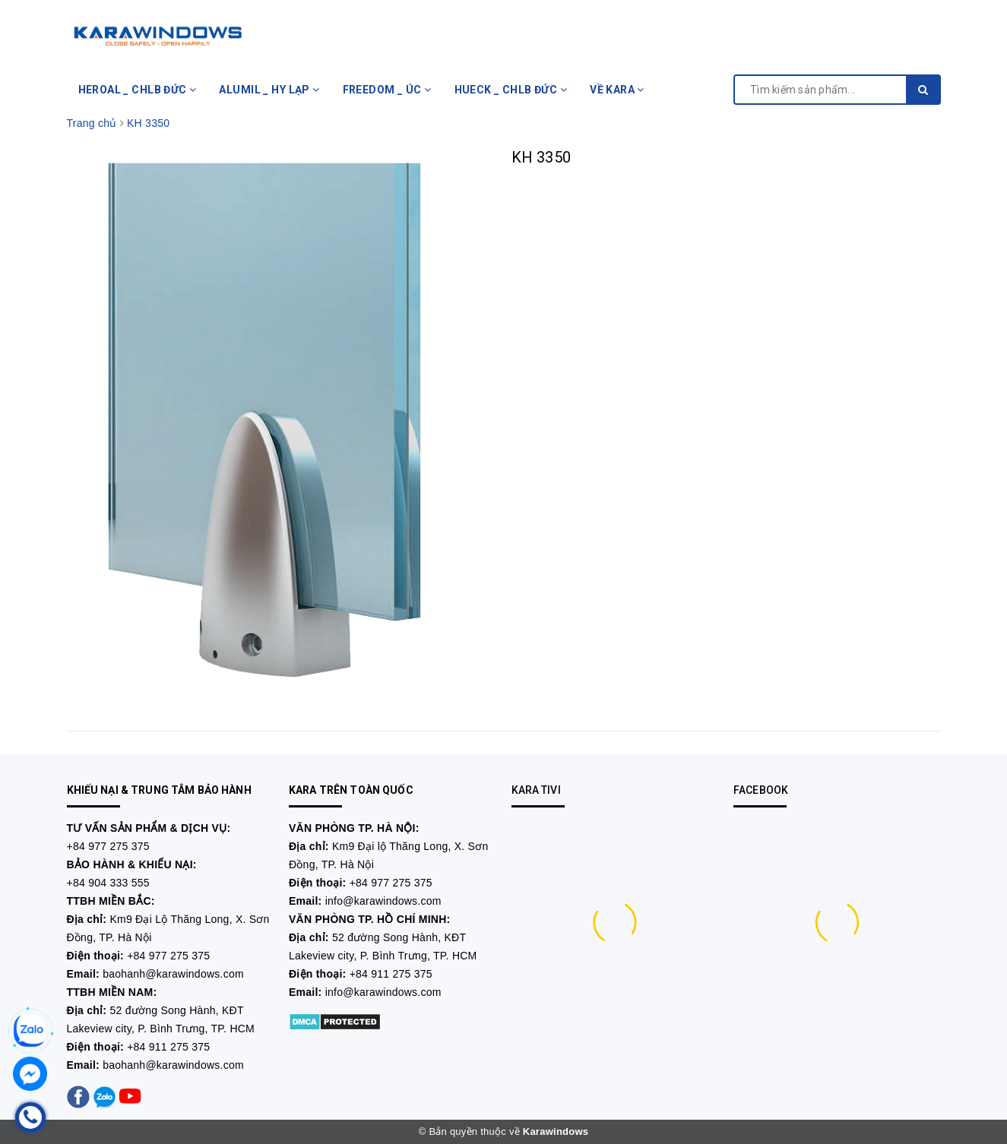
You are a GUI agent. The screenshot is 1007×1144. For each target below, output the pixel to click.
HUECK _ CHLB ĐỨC (511, 90)
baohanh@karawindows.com (173, 974)
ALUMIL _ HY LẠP (269, 90)
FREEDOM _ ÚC (387, 90)
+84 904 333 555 (108, 883)
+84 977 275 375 (108, 846)
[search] (923, 89)
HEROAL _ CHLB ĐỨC (137, 90)
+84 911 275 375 (168, 1047)
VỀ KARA (617, 90)
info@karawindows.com (383, 901)
